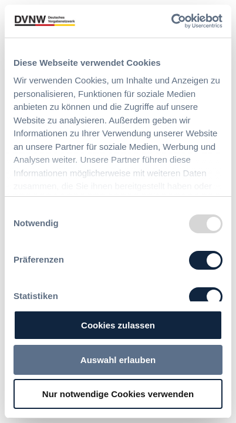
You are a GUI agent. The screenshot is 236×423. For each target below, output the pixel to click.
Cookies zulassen (118, 325)
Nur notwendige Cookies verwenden (118, 394)
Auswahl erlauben (118, 360)
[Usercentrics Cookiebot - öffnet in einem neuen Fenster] (171, 21)
